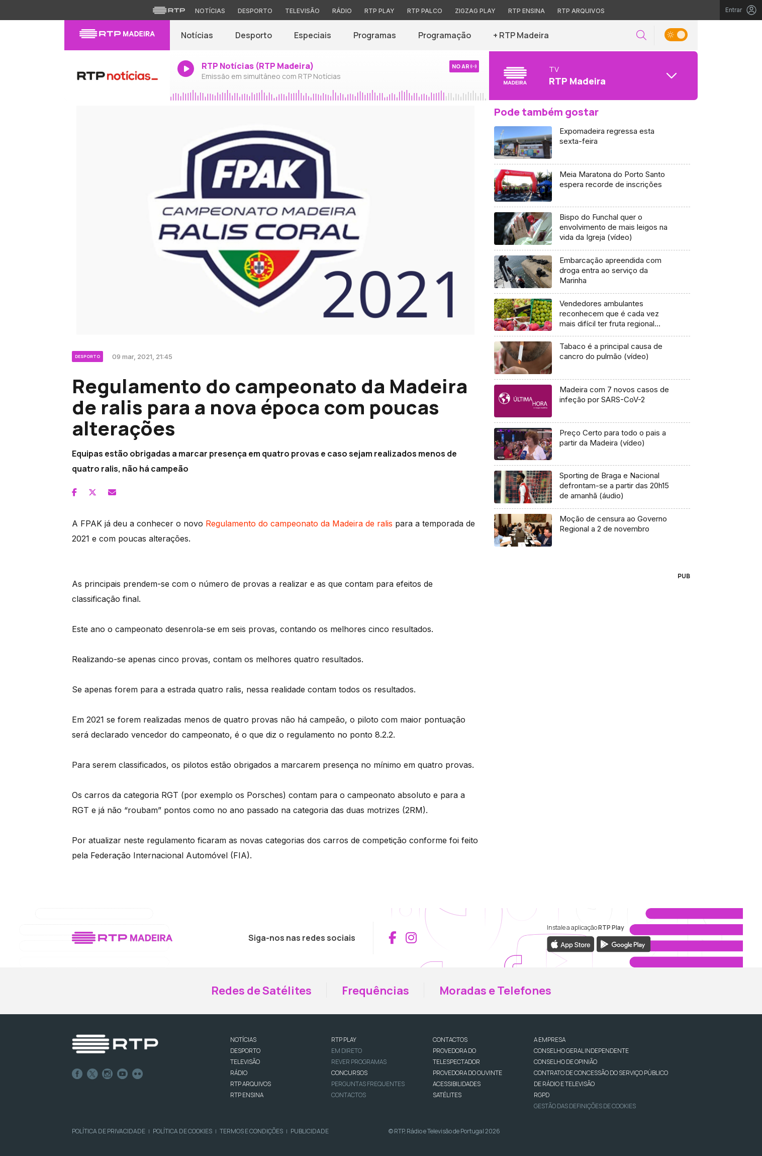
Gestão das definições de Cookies (585, 1106)
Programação (444, 35)
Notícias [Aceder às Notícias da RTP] (210, 11)
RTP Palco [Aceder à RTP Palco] (424, 11)
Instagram (107, 1074)
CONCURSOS (349, 1073)
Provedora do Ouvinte (467, 1073)
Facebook (77, 1074)
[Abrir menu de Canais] (592, 75)
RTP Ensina (246, 1095)
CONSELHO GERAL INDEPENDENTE (581, 1050)
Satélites (447, 1095)
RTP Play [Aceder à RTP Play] (379, 11)
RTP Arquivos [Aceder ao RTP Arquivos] (581, 11)
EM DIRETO (346, 1050)
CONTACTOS (450, 1039)
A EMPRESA (549, 1039)
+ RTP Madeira (521, 35)
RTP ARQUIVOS (250, 1084)
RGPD (541, 1095)
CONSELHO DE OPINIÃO (565, 1061)
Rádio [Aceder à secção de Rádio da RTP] (342, 11)
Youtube (122, 1074)
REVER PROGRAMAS (359, 1061)
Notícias (197, 35)
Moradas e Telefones (495, 990)
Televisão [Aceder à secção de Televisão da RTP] (302, 11)
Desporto (253, 35)
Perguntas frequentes (368, 1084)
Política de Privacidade (108, 1131)
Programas (374, 35)
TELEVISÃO (245, 1061)
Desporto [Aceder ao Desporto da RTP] (255, 11)
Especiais (312, 35)
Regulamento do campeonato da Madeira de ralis (299, 523)
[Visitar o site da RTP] (169, 10)
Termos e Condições (251, 1131)
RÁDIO (238, 1073)
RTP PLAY (343, 1039)
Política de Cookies (182, 1131)
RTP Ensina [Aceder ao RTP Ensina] (526, 11)
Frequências (375, 990)
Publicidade (310, 1131)
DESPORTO (245, 1050)
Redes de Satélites (261, 990)
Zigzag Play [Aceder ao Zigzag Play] (475, 11)
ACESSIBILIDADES (457, 1084)
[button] (641, 35)
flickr (137, 1074)
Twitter (92, 1074)
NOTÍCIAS (243, 1039)
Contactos (348, 1095)
